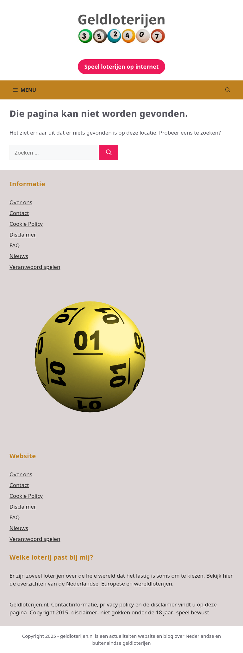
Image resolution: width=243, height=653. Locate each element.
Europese (113, 583)
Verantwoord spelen (34, 266)
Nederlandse (82, 583)
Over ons (20, 202)
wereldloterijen (153, 583)
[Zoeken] (108, 152)
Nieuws (18, 256)
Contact (19, 213)
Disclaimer (22, 234)
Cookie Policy (26, 223)
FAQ (14, 245)
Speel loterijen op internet (121, 66)
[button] (228, 89)
